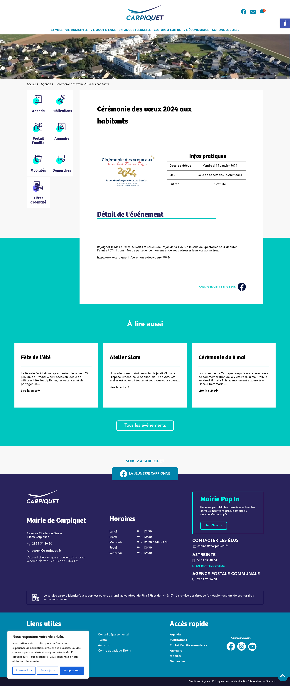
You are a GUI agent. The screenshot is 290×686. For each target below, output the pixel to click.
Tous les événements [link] (145, 425)
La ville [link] (57, 30)
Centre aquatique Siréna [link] (114, 650)
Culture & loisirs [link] (167, 30)
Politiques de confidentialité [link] (228, 681)
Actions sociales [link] (225, 30)
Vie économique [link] (196, 30)
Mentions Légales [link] (199, 681)
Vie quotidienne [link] (103, 30)
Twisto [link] (102, 640)
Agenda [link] (46, 84)
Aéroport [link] (104, 645)
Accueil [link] (31, 84)
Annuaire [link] (176, 650)
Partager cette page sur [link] (222, 287)
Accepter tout (71, 670)
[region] (48, 655)
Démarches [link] (178, 661)
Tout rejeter (48, 670)
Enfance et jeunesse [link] (135, 30)
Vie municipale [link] (76, 30)
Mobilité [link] (176, 656)
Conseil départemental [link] (113, 634)
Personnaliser (24, 670)
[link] (285, 23)
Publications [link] (178, 640)
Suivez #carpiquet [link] (145, 461)
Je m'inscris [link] (213, 525)
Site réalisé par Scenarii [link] (262, 681)
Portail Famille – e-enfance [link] (188, 645)
